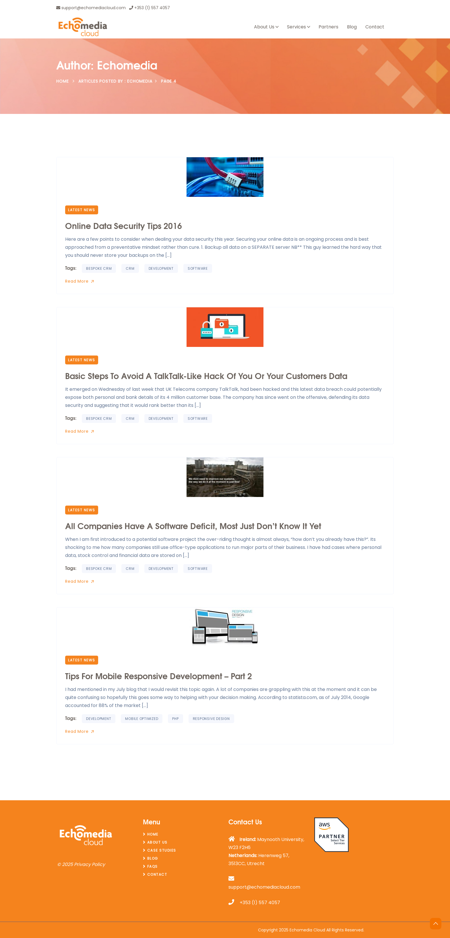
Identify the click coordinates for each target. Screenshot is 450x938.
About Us (264, 27)
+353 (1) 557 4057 (149, 8)
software (198, 268)
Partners (328, 27)
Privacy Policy (89, 864)
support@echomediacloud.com (91, 8)
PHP (175, 718)
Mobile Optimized (141, 718)
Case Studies (161, 850)
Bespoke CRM (99, 268)
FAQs (152, 866)
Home (62, 81)
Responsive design (211, 718)
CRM (130, 268)
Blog (352, 27)
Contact (374, 27)
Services (296, 27)
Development (161, 268)
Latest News (81, 209)
